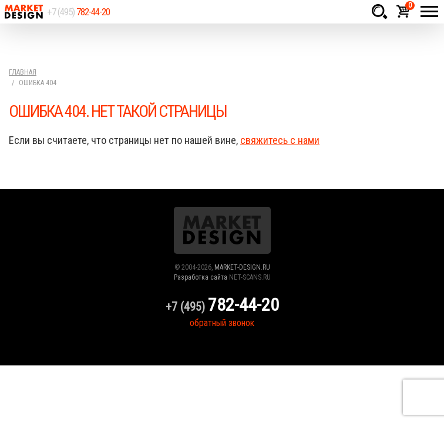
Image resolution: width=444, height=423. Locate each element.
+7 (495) (78, 12)
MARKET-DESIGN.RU (242, 267)
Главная (22, 72)
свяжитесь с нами (279, 140)
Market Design (23, 12)
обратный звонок (222, 322)
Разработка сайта (200, 277)
